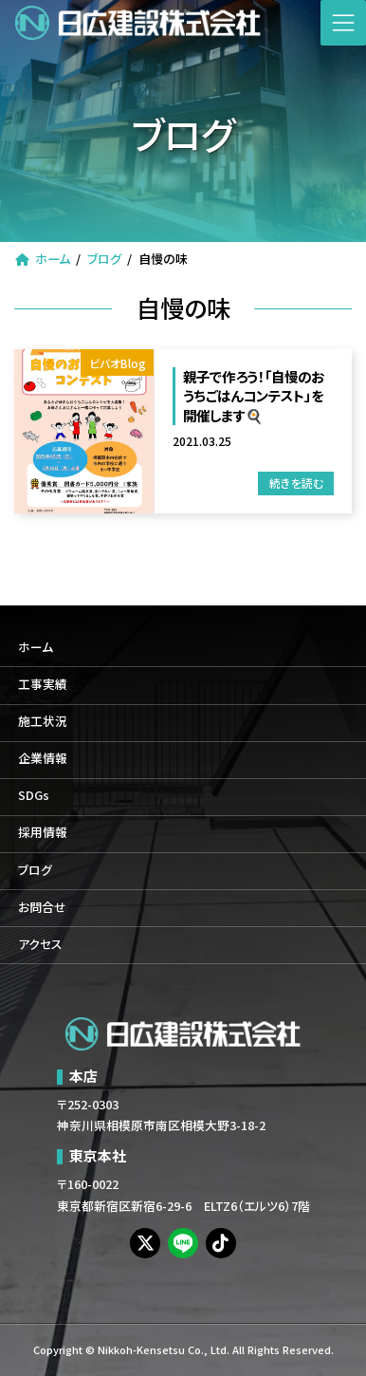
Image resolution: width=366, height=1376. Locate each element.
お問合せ (42, 907)
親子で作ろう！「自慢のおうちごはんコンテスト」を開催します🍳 (253, 395)
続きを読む (296, 482)
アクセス (40, 944)
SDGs (33, 796)
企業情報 (42, 759)
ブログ (35, 870)
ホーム (35, 647)
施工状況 (42, 722)
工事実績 (42, 684)
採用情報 (42, 833)
